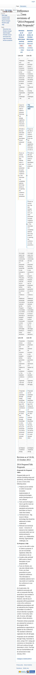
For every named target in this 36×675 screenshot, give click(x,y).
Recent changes (6, 21)
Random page (5, 22)
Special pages (6, 33)
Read (2, 10)
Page (17, 6)
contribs (21, 48)
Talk (21, 45)
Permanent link (7, 36)
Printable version (7, 34)
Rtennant (21, 43)
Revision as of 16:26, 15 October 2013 (21, 35)
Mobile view (26, 668)
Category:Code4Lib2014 (24, 659)
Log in (33, 1)
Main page (4, 15)
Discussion (23, 6)
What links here (7, 29)
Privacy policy (20, 665)
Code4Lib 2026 (6, 17)
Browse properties (7, 40)
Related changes (7, 31)
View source (8, 10)
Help (3, 24)
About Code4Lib (28, 665)
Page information (7, 38)
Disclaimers (19, 668)
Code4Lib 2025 (6, 19)
